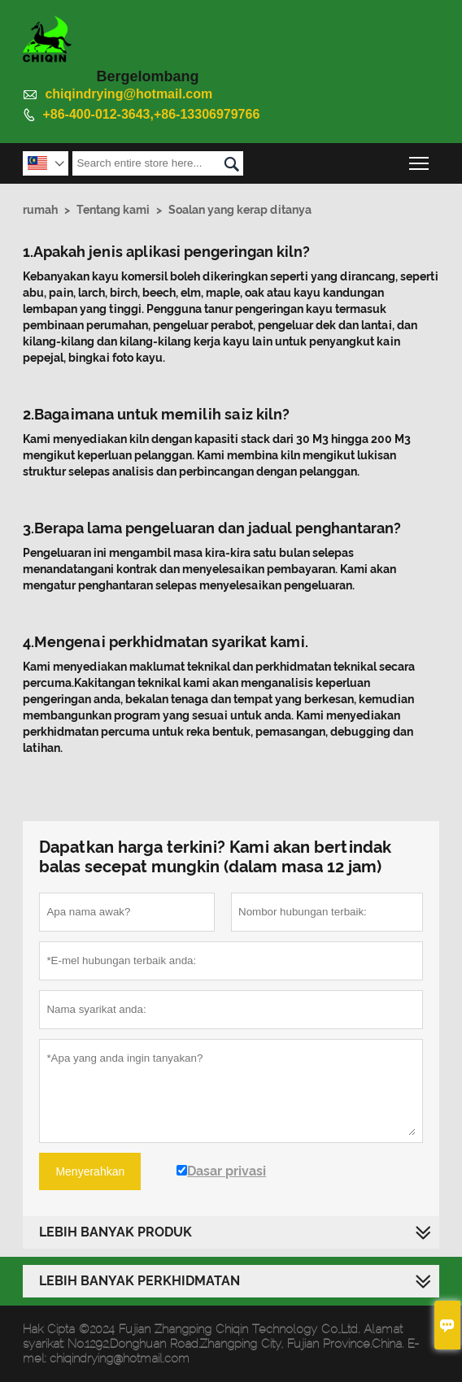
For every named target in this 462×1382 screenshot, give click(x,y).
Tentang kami (113, 209)
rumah (40, 209)
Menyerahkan (89, 1171)
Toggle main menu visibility (420, 159)
